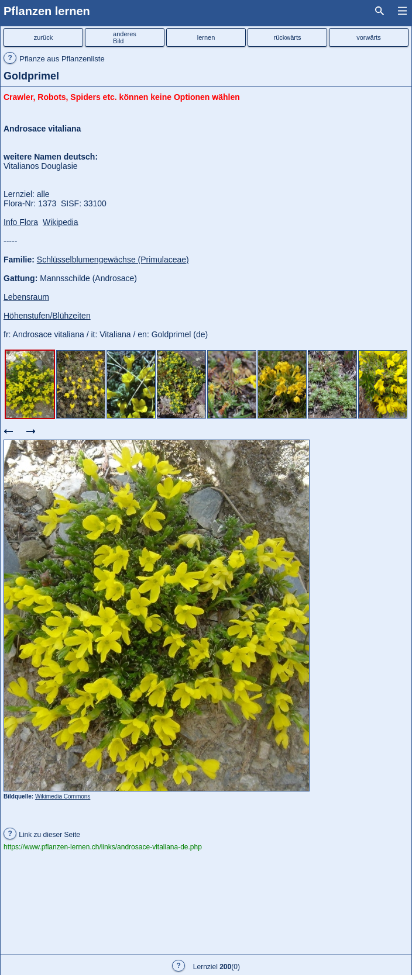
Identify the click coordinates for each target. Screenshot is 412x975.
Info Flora (21, 222)
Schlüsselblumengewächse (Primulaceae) (113, 259)
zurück (43, 37)
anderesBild (124, 37)
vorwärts (368, 37)
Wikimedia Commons (62, 796)
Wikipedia (60, 222)
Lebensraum (26, 297)
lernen (206, 37)
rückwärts (287, 37)
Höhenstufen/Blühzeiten (47, 315)
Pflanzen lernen (47, 11)
